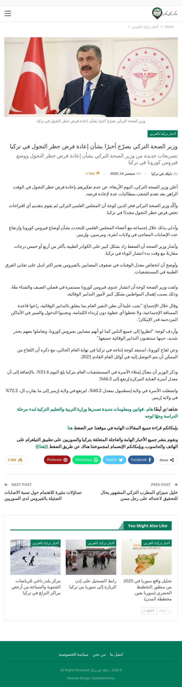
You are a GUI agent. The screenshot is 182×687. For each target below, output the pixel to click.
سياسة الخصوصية (74, 654)
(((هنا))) (42, 446)
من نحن (99, 654)
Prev (164, 611)
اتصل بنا (116, 654)
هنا (70, 427)
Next (149, 611)
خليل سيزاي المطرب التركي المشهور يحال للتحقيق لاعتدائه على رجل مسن (139, 495)
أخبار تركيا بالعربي (163, 133)
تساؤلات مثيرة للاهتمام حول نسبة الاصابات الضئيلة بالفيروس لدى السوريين (42, 495)
